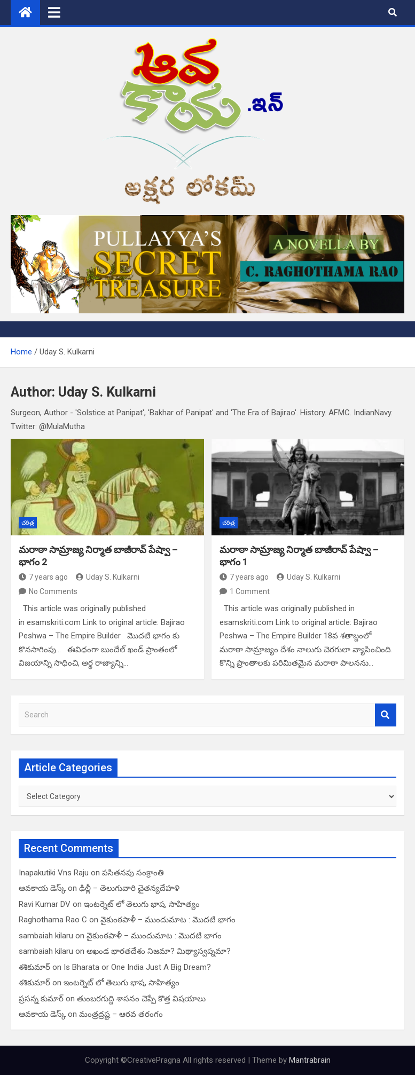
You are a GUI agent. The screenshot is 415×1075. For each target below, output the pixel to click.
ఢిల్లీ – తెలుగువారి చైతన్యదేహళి (129, 888)
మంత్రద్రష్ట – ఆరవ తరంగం (121, 1014)
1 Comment (250, 591)
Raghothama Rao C (53, 919)
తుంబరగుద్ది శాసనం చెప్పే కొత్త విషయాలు (141, 998)
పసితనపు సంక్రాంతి (133, 873)
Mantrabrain (310, 1060)
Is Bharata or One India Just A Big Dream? (137, 967)
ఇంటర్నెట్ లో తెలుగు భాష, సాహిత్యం (142, 904)
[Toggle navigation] (54, 12)
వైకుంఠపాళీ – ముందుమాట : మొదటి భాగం (168, 919)
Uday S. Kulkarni (107, 577)
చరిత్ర (27, 522)
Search (385, 715)
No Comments (53, 591)
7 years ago (43, 577)
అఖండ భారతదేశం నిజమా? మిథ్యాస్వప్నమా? (159, 951)
